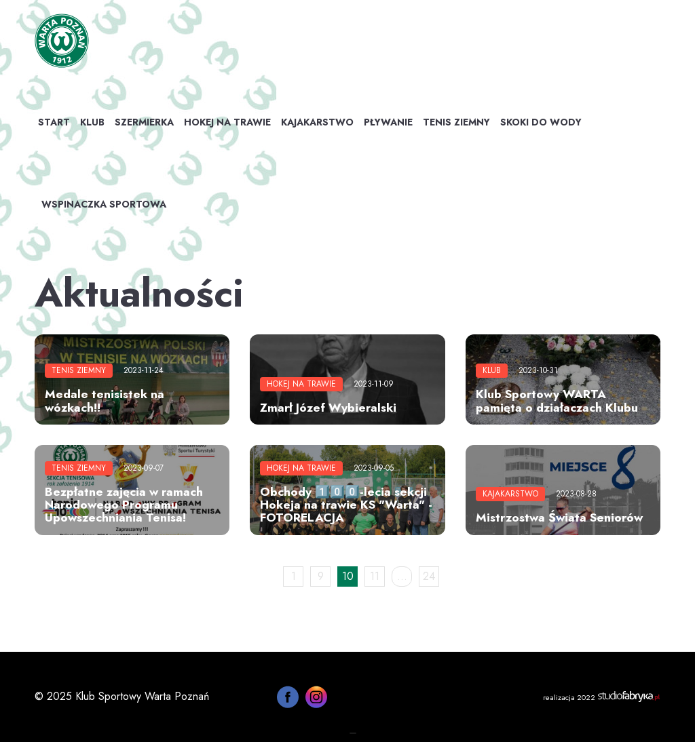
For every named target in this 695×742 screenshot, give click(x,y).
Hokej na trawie (227, 122)
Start (54, 122)
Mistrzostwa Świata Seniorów (559, 517)
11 (374, 576)
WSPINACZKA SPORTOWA (103, 204)
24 (429, 576)
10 (348, 576)
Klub (92, 122)
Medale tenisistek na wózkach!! (104, 400)
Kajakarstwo (317, 122)
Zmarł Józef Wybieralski (328, 407)
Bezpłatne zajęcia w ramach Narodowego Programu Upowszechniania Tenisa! (124, 505)
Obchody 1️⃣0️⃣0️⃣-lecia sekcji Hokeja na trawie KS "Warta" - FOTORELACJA (346, 505)
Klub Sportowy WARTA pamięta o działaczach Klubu (557, 400)
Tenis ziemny (456, 122)
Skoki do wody (541, 122)
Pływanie (388, 122)
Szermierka (144, 122)
